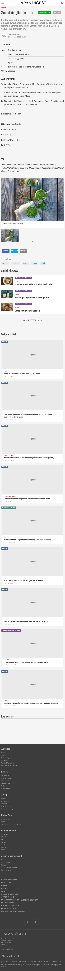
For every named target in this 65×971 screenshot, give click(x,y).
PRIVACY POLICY (8, 903)
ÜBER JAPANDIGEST (9, 879)
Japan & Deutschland (9, 867)
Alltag (4, 795)
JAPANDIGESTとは (8, 909)
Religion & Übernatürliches (11, 824)
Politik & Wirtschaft (8, 763)
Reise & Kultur (6, 870)
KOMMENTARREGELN (10, 906)
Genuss (4, 860)
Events (3, 755)
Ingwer (25, 263)
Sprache (4, 799)
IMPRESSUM (6, 882)
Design (3, 847)
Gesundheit (5, 801)
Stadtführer (5, 788)
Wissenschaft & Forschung (11, 765)
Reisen (4, 772)
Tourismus (5, 776)
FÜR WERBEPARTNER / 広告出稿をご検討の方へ (20, 900)
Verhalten (5, 804)
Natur (3, 786)
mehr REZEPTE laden (33, 320)
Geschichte (5, 819)
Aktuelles (5, 749)
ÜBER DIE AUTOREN (9, 894)
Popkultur (4, 834)
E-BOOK (4, 888)
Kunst (3, 842)
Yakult (43, 263)
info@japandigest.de (7, 949)
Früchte (5, 263)
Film (2, 839)
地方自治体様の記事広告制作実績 (13, 911)
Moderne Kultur (8, 830)
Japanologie (5, 862)
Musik (3, 844)
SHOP (3, 891)
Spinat (34, 263)
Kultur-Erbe (6, 815)
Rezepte (4, 865)
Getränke (15, 263)
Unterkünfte (5, 783)
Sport (3, 850)
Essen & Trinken (7, 778)
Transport (5, 781)
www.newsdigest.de (6, 948)
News (3, 753)
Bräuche (4, 821)
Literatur (4, 837)
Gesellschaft (6, 760)
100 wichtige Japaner (8, 758)
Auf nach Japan (6, 806)
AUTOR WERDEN (8, 897)
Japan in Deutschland (11, 856)
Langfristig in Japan (8, 809)
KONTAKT (5, 885)
